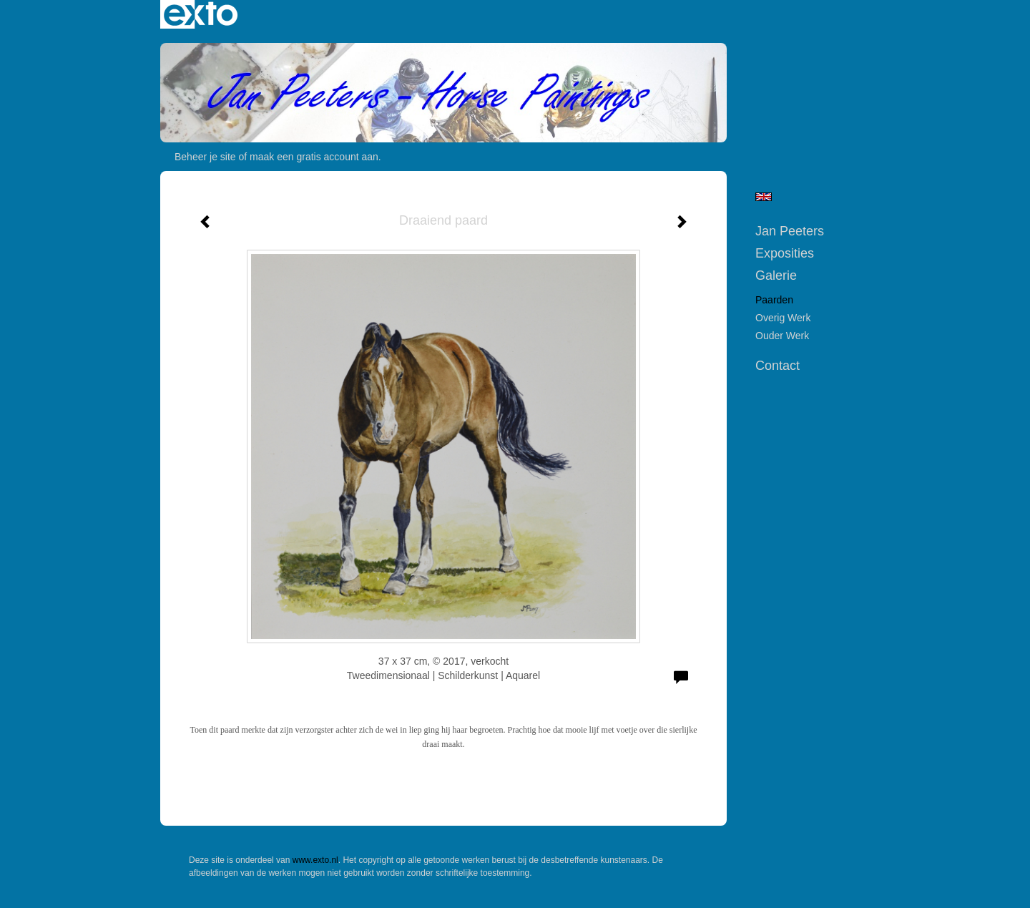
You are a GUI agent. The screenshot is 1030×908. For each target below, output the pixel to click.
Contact (777, 365)
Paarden (774, 300)
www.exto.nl (315, 860)
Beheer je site (205, 156)
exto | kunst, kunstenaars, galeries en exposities (200, 14)
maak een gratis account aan (314, 156)
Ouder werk (782, 335)
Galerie (776, 275)
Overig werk (783, 317)
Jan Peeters (789, 231)
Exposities (784, 253)
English (763, 196)
